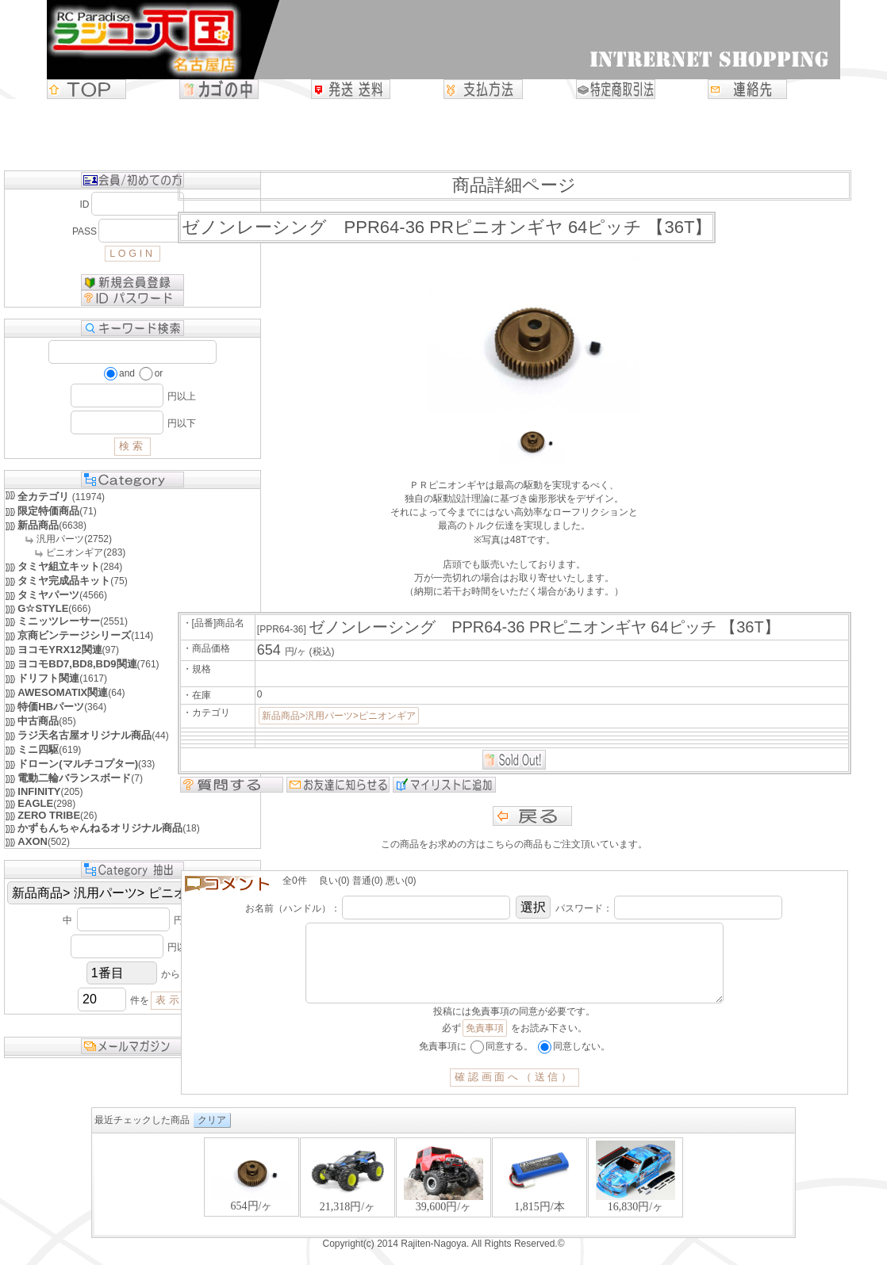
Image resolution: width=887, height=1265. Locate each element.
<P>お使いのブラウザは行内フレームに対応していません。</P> (443, 1201)
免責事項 (485, 1043)
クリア (212, 1135)
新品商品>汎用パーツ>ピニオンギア (339, 715)
